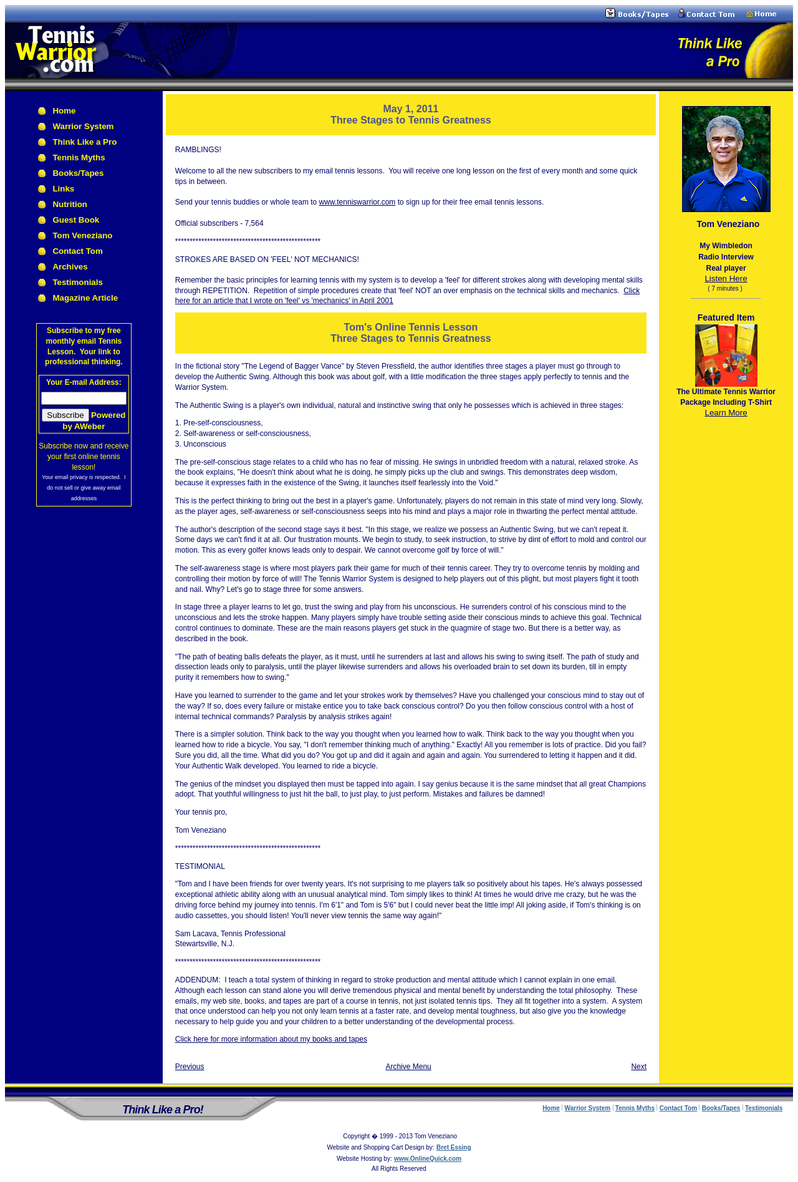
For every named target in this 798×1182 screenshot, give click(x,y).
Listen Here (725, 278)
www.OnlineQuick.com (427, 1158)
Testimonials (77, 282)
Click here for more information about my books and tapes (271, 1039)
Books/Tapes (77, 173)
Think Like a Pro (84, 142)
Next (639, 1066)
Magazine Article (85, 298)
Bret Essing (453, 1147)
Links (63, 188)
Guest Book (75, 220)
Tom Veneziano (82, 235)
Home (63, 110)
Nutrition (69, 204)
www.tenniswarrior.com (357, 202)
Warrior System (82, 126)
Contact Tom (77, 251)
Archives (69, 266)
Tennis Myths (78, 157)
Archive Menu (408, 1066)
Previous (189, 1066)
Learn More (725, 412)
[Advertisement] (726, 616)
